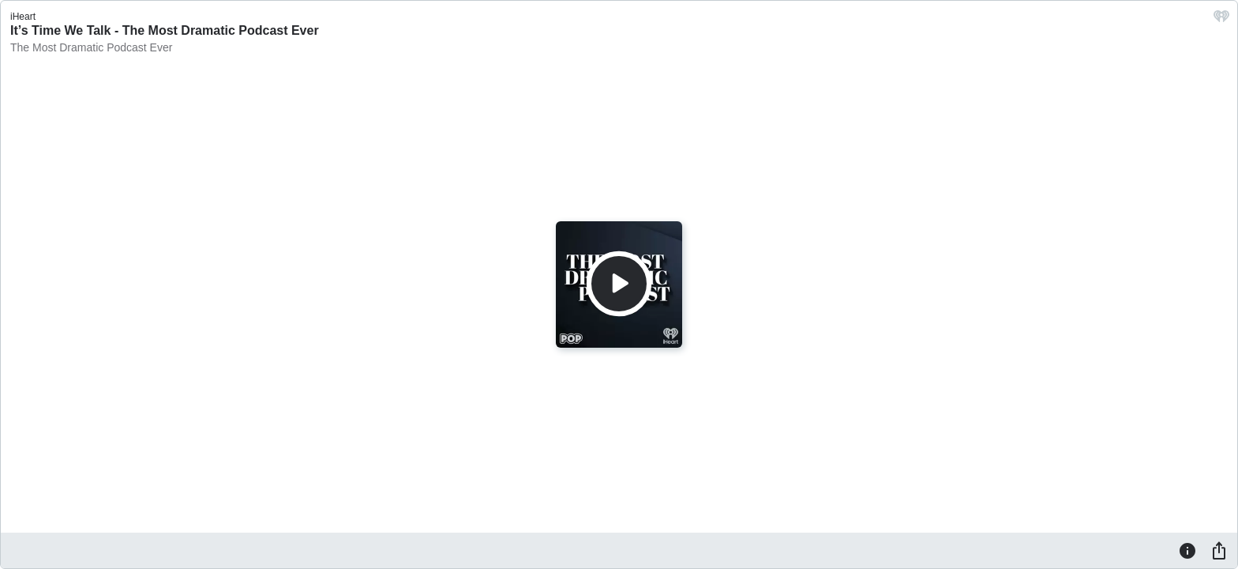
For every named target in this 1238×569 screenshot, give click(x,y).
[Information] (1187, 550)
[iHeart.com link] (1221, 20)
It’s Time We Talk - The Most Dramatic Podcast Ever (164, 30)
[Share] (1219, 550)
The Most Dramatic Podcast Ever (91, 47)
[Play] (619, 283)
